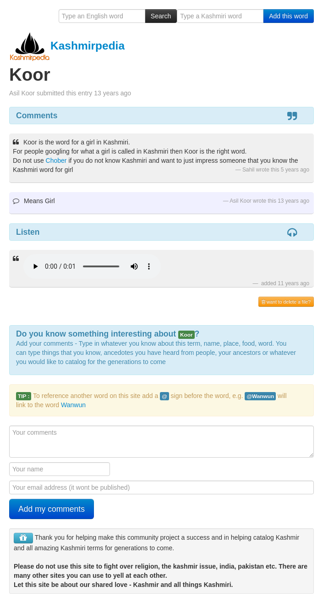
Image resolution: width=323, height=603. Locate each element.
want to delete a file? (286, 301)
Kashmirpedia (67, 45)
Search (161, 16)
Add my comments (51, 509)
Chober (56, 160)
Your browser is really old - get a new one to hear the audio (92, 266)
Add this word (288, 16)
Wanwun (73, 405)
